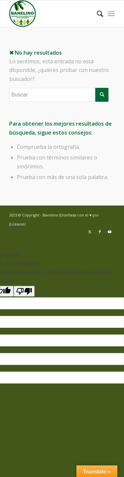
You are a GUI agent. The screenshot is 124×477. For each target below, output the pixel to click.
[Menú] (111, 14)
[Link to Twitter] (90, 232)
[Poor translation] (24, 291)
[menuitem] (96, 13)
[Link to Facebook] (100, 232)
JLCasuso (16, 223)
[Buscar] (96, 13)
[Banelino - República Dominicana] (51, 13)
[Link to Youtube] (110, 232)
